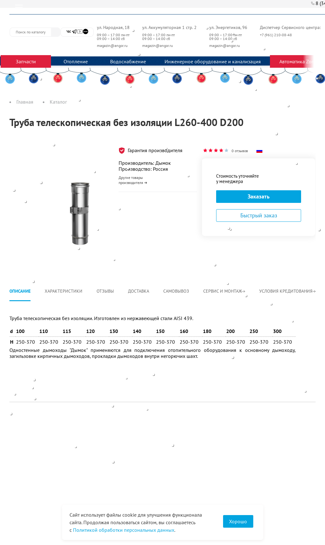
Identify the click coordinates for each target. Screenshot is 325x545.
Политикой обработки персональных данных (123, 530)
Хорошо (238, 521)
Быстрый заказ (258, 215)
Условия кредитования (287, 291)
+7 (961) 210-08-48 (276, 34)
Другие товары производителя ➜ (133, 180)
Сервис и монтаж (224, 291)
